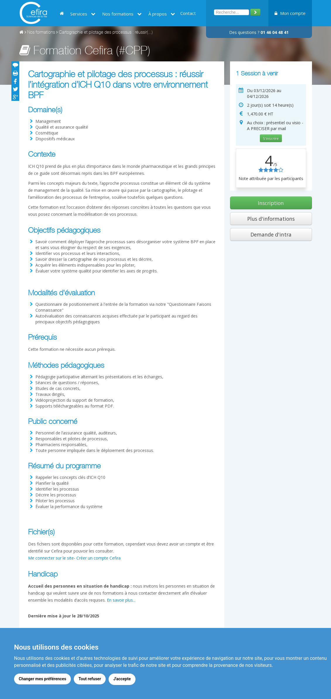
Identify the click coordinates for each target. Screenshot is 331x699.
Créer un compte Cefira (98, 558)
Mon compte (290, 13)
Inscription (271, 202)
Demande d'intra (271, 234)
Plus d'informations (271, 218)
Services (82, 14)
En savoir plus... (121, 600)
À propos (161, 14)
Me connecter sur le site (51, 558)
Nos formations (122, 14)
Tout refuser (90, 679)
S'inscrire (271, 138)
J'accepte (123, 679)
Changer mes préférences (42, 679)
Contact (188, 13)
